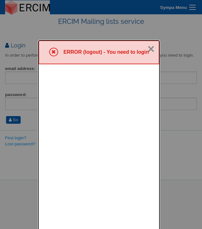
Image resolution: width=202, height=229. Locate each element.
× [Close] (150, 9)
